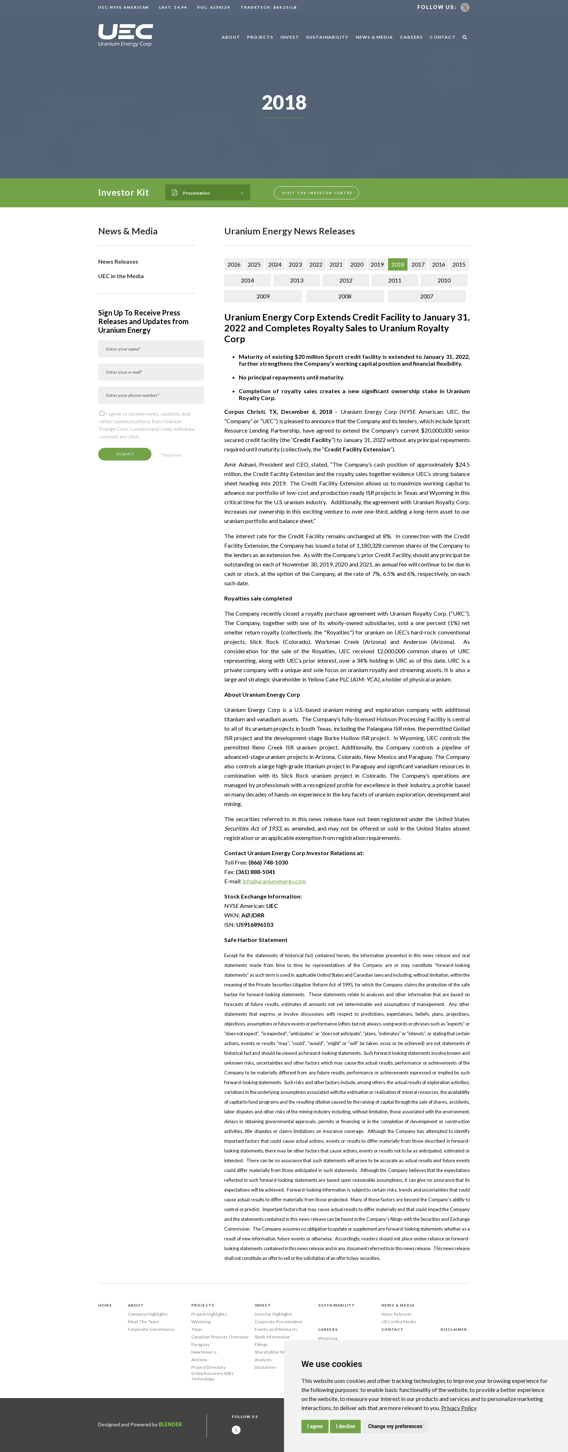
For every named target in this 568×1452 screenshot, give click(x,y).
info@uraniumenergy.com (274, 881)
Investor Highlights (274, 1314)
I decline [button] (345, 1426)
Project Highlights (209, 1314)
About (231, 37)
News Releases (118, 261)
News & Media (374, 37)
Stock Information (273, 1337)
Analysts (263, 1359)
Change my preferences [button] (395, 1426)
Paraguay (200, 1344)
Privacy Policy (459, 1407)
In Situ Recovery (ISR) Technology (212, 1376)
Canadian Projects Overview (219, 1337)
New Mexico (203, 1352)
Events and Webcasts (276, 1329)
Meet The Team (143, 1321)
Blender (170, 1424)
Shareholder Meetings (277, 1352)
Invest (289, 37)
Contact (442, 37)
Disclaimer (265, 1367)
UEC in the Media (121, 275)
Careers (411, 37)
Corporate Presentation (278, 1321)
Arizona (199, 1359)
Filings (261, 1344)
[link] (459, 1407)
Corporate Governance (151, 1329)
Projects (260, 37)
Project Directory (208, 1367)
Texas (197, 1329)
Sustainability (327, 37)
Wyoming (201, 1321)
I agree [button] (315, 1426)
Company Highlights (148, 1314)
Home (105, 1305)
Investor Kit (123, 192)
